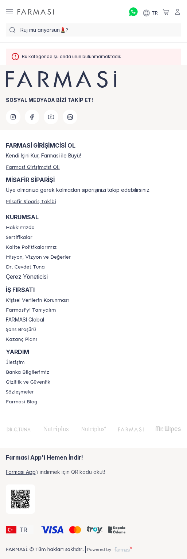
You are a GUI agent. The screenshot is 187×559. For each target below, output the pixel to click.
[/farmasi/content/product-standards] (19, 237)
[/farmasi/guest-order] (31, 201)
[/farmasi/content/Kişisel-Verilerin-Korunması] (37, 300)
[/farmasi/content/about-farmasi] (31, 310)
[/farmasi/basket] (166, 11)
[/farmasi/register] (33, 167)
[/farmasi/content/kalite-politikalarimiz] (31, 247)
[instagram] (13, 117)
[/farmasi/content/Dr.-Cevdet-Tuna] (25, 267)
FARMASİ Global (25, 320)
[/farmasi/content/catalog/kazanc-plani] (21, 339)
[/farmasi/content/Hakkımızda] (20, 228)
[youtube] (51, 117)
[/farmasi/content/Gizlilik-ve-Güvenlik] (28, 382)
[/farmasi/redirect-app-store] (20, 499)
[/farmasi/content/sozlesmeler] (20, 392)
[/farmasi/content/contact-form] (15, 362)
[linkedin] (70, 117)
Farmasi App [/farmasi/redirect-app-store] (20, 472)
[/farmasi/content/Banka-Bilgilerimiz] (27, 372)
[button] (20, 529)
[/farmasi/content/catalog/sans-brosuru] (21, 329)
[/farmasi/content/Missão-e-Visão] (38, 257)
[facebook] (32, 117)
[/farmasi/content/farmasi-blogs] (21, 402)
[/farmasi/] (35, 12)
